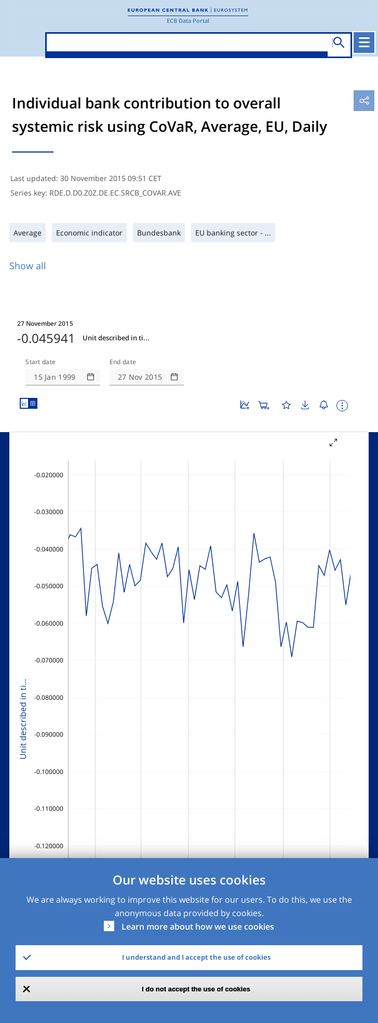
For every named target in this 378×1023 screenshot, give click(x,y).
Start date (40, 362)
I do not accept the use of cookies (196, 989)
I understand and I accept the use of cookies (196, 957)
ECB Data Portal (188, 20)
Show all (27, 265)
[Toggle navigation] (364, 42)
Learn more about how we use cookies (198, 926)
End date (123, 362)
